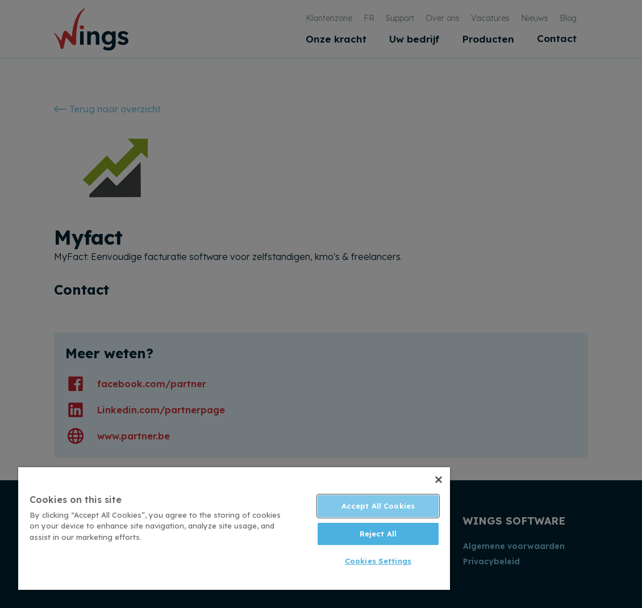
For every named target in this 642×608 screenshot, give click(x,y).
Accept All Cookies (378, 505)
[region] (234, 528)
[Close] (438, 479)
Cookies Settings (378, 560)
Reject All (378, 533)
